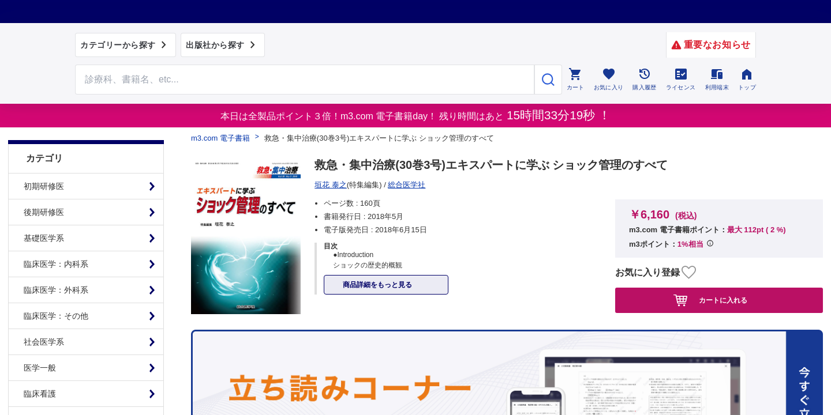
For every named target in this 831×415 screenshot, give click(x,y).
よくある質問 (306, 265)
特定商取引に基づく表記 (218, 265)
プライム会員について (115, 265)
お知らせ (431, 265)
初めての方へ (373, 265)
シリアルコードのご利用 (510, 265)
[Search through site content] (304, 80)
